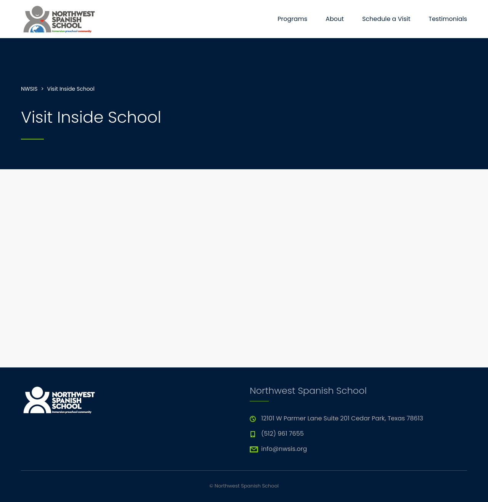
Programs (292, 18)
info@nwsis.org (284, 448)
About (335, 18)
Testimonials (448, 18)
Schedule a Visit (386, 18)
